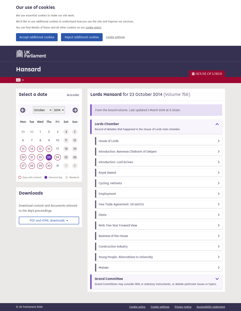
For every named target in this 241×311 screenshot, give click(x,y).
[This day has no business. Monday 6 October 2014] (23, 140)
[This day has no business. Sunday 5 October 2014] (74, 132)
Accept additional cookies (36, 37)
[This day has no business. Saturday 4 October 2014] (66, 132)
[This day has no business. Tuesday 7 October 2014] (31, 140)
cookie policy (93, 27)
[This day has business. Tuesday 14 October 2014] (31, 149)
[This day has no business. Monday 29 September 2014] (23, 132)
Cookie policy (137, 307)
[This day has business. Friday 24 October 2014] (57, 157)
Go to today (73, 94)
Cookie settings (115, 37)
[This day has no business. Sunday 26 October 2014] (74, 157)
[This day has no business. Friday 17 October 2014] (57, 149)
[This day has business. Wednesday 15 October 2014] (40, 149)
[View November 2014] (75, 110)
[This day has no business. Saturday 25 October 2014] (66, 157)
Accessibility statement (211, 307)
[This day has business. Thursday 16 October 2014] (49, 149)
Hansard (28, 69)
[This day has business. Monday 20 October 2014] (23, 157)
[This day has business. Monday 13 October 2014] (23, 149)
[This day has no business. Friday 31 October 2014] (57, 166)
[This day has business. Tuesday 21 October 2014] (31, 157)
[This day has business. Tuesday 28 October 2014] (31, 166)
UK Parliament (24, 80)
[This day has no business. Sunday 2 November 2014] (74, 166)
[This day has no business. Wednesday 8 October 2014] (40, 140)
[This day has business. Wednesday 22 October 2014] (40, 157)
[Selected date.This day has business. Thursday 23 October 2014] (49, 157)
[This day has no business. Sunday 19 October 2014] (74, 149)
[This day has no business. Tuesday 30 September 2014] (31, 132)
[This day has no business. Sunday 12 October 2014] (74, 140)
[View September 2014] (23, 110)
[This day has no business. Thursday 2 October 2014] (49, 132)
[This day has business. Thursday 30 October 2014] (49, 166)
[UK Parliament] (31, 54)
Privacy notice (183, 307)
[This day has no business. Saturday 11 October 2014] (66, 140)
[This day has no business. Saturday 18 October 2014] (66, 149)
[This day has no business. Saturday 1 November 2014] (66, 166)
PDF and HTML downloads (47, 220)
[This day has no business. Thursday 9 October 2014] (49, 140)
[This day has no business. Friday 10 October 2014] (57, 140)
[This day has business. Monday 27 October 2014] (23, 166)
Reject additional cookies (82, 37)
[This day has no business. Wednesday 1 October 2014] (40, 132)
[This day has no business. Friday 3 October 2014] (57, 132)
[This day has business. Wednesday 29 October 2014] (40, 166)
